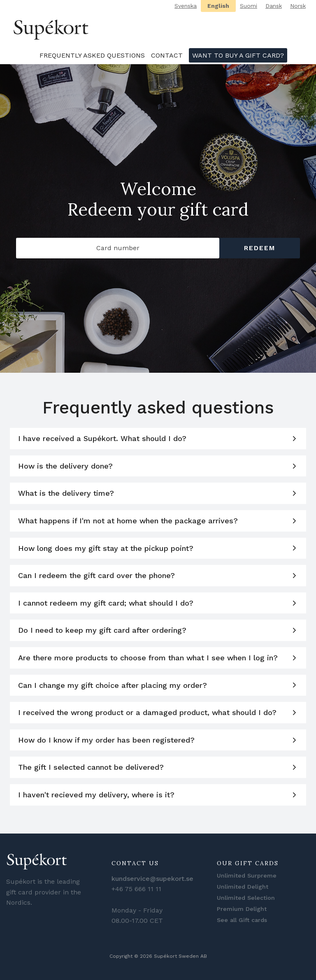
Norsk (298, 5)
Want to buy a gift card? (238, 55)
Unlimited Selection (246, 897)
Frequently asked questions (92, 55)
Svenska (185, 5)
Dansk (273, 5)
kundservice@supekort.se (152, 878)
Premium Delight (242, 909)
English (218, 5)
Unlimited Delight (242, 886)
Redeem (259, 248)
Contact (167, 55)
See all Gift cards (242, 920)
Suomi (248, 5)
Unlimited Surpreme (246, 875)
